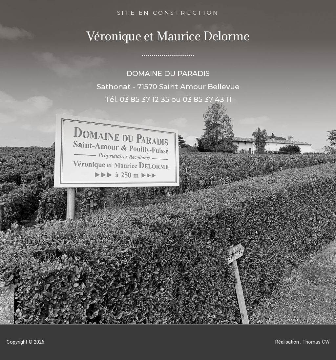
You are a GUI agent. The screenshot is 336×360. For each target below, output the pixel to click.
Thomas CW (316, 342)
